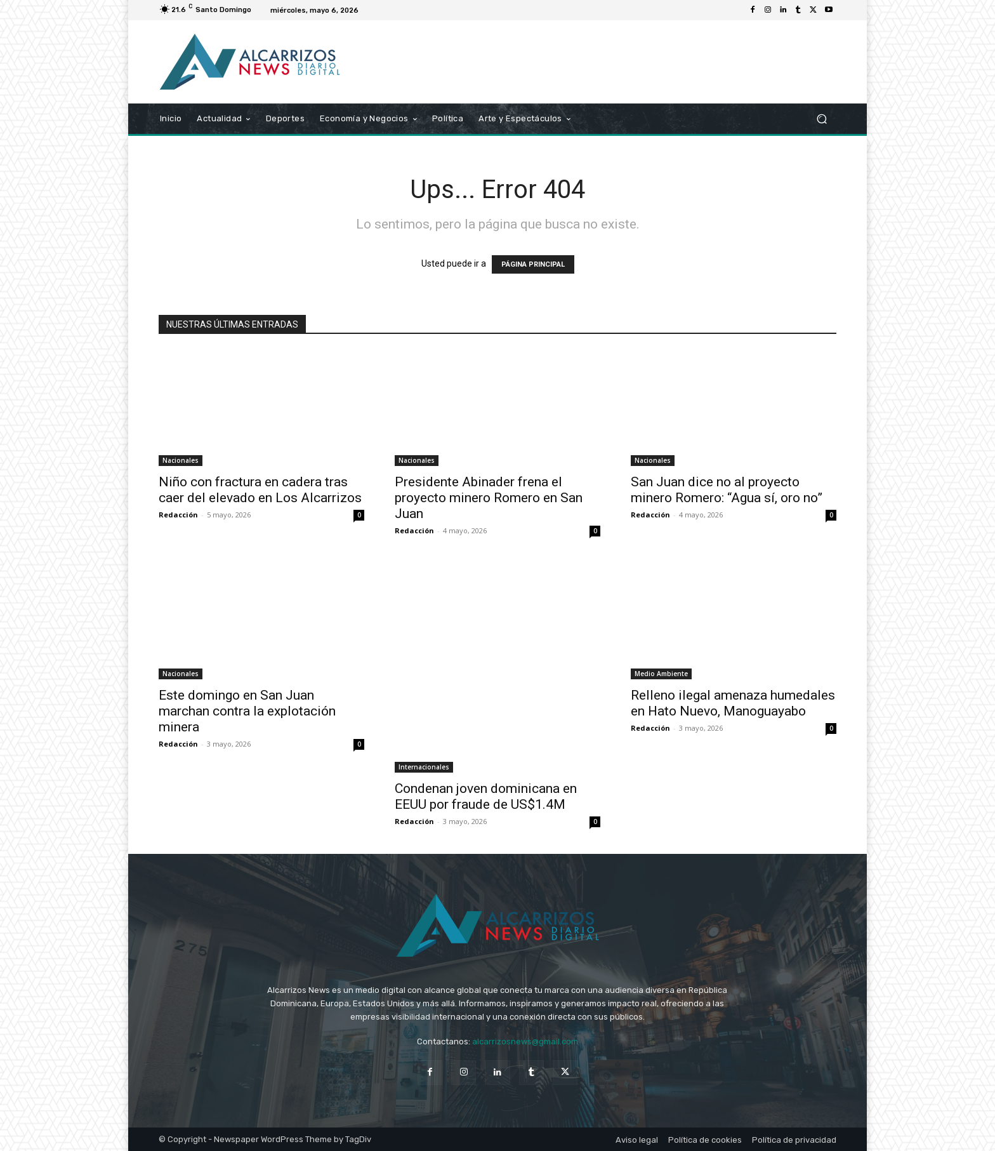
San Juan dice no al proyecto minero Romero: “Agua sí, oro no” (726, 489)
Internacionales (424, 766)
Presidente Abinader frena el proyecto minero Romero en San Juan (489, 497)
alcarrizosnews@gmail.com (525, 1041)
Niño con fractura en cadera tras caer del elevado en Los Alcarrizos (260, 489)
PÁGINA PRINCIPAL (533, 264)
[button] (821, 119)
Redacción (178, 514)
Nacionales (180, 460)
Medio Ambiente (661, 673)
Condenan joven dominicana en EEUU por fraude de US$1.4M (486, 796)
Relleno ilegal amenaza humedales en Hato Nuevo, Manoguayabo (733, 703)
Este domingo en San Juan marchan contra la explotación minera (247, 711)
